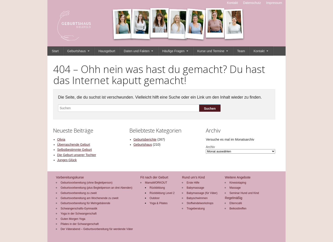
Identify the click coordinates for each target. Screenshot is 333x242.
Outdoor (155, 198)
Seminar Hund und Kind (244, 193)
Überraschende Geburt (73, 144)
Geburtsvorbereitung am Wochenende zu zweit (89, 198)
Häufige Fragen (173, 51)
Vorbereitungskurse (70, 177)
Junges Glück (67, 160)
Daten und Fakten (136, 51)
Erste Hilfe (193, 182)
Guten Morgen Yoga (73, 219)
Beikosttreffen (237, 208)
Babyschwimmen (197, 198)
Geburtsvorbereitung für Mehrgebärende (85, 203)
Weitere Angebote (237, 177)
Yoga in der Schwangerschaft (79, 213)
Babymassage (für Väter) (202, 193)
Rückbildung (157, 187)
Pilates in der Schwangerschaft (80, 224)
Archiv (210, 146)
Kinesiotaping (237, 182)
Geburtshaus (76, 51)
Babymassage (195, 187)
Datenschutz (252, 3)
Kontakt (232, 3)
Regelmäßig (233, 198)
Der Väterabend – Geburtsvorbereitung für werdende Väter (97, 229)
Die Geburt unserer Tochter (76, 155)
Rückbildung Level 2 (162, 193)
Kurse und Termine (210, 51)
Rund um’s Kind (193, 177)
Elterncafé (235, 203)
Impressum (274, 3)
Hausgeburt (107, 51)
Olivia (61, 139)
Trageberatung (196, 208)
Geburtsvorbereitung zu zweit (79, 193)
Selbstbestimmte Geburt (74, 149)
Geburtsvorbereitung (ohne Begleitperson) (86, 182)
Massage (235, 187)
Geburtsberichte (145, 139)
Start (55, 51)
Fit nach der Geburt (154, 177)
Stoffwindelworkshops (200, 203)
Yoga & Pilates (159, 203)
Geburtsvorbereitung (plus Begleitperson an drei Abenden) (96, 187)
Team (241, 51)
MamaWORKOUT (156, 182)
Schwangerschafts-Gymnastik (79, 208)
